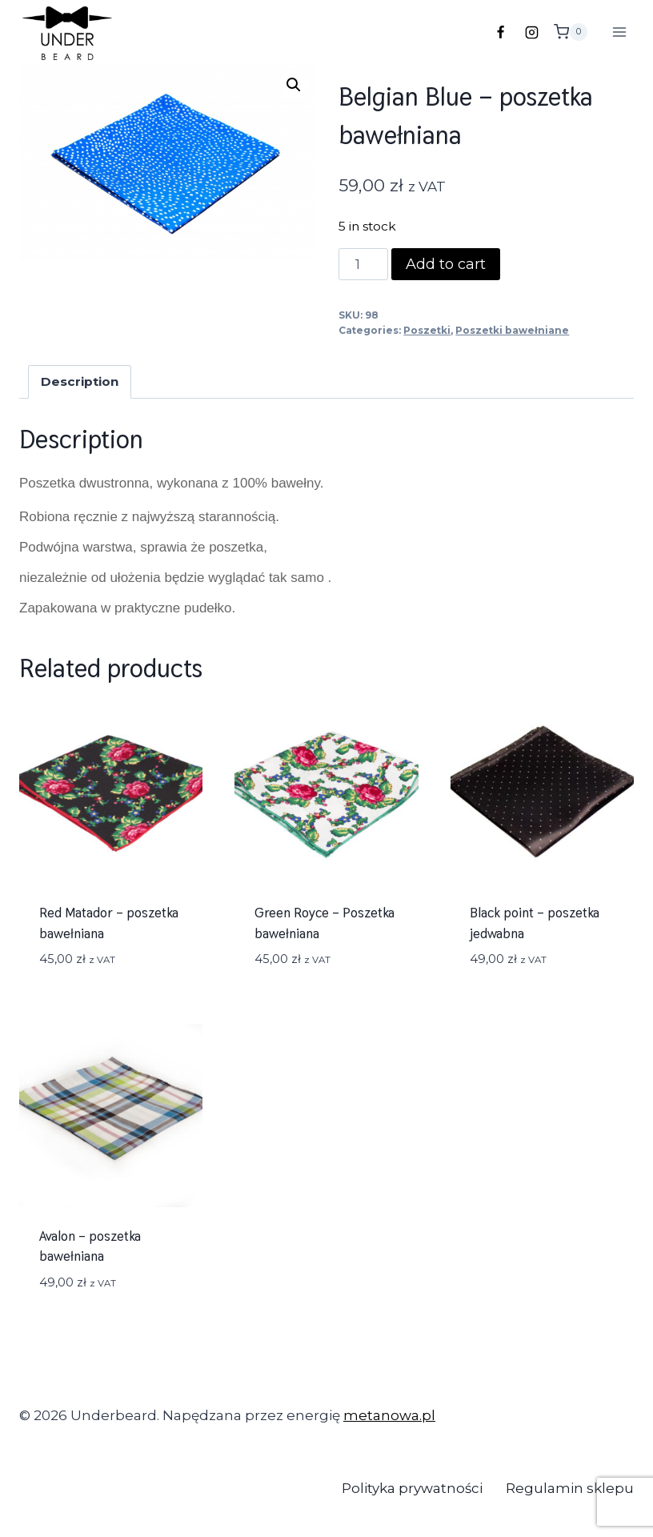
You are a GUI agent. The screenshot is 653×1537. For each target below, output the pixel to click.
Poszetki (427, 330)
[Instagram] (532, 32)
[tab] (80, 382)
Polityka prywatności (412, 1488)
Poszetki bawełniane (512, 330)
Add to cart (446, 264)
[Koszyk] (575, 32)
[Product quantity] (363, 264)
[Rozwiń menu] (619, 31)
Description (79, 381)
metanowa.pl (389, 1415)
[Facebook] (501, 32)
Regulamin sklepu (570, 1488)
